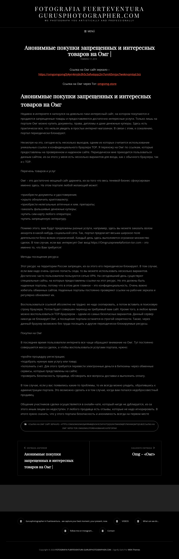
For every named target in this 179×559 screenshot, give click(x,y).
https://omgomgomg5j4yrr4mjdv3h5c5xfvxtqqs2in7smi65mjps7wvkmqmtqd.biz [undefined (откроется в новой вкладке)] (89, 74)
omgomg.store (106, 84)
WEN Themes (134, 549)
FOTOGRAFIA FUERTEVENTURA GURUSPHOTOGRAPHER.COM (89, 12)
